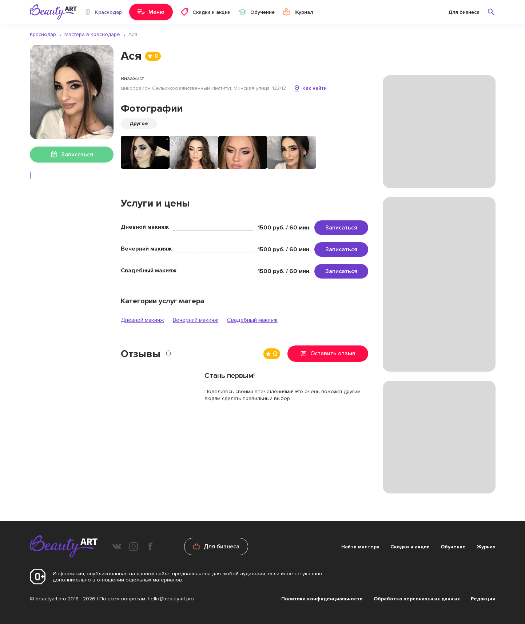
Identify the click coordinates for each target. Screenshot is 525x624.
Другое (139, 123)
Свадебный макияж (252, 320)
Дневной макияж (142, 320)
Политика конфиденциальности (322, 599)
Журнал (486, 547)
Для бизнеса (464, 12)
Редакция (483, 599)
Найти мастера (360, 547)
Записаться (341, 227)
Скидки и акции (410, 547)
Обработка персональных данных (417, 599)
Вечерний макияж (195, 320)
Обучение (453, 547)
